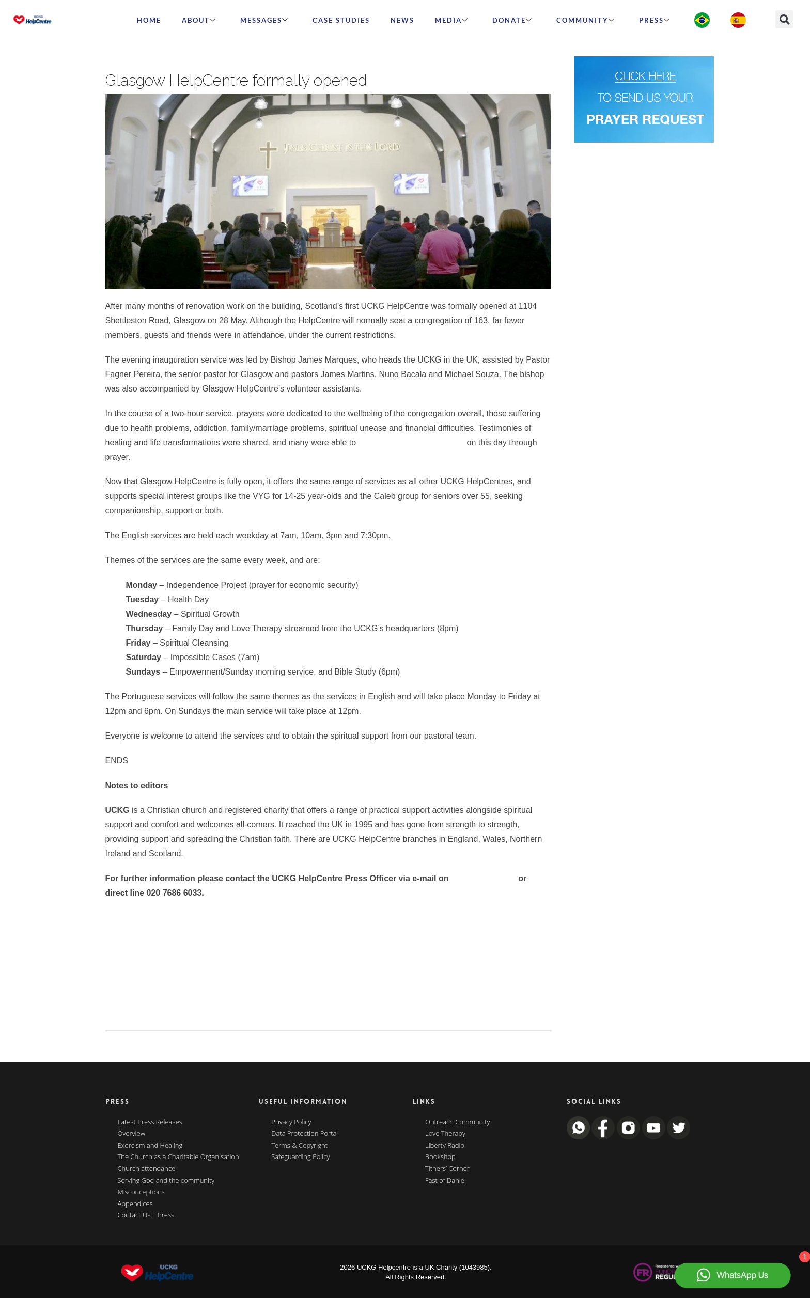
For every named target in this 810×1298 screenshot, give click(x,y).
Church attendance (147, 1169)
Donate (512, 20)
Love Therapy (445, 1134)
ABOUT (199, 20)
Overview (132, 1134)
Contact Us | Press (146, 1215)
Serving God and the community (166, 1181)
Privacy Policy (291, 1122)
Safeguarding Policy (300, 1157)
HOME (149, 20)
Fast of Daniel (445, 1181)
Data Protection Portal (304, 1134)
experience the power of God (411, 442)
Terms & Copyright (299, 1145)
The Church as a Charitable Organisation (178, 1157)
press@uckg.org (483, 878)
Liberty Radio (444, 1145)
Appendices (135, 1204)
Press (655, 20)
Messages (264, 20)
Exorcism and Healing (150, 1145)
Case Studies (341, 20)
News (402, 20)
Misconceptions (141, 1192)
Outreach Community (457, 1122)
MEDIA (452, 20)
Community (585, 20)
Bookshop (440, 1157)
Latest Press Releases (150, 1122)
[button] (784, 19)
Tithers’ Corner (447, 1169)
